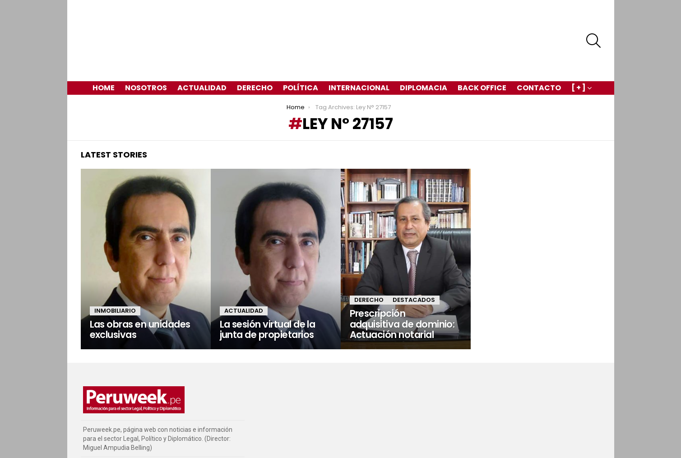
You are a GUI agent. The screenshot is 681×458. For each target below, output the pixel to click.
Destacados (414, 268)
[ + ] (578, 57)
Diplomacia (423, 56)
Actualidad (202, 56)
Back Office (482, 56)
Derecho (255, 56)
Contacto (539, 56)
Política (300, 56)
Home (104, 56)
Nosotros (146, 56)
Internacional (359, 56)
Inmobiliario (115, 279)
